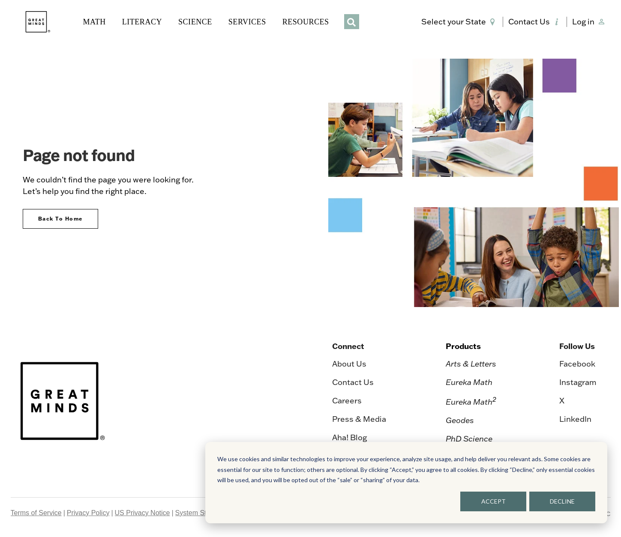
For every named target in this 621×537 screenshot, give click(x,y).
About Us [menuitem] (349, 364)
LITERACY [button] (142, 22)
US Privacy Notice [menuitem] (142, 512)
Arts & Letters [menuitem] (471, 364)
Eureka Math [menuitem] (469, 382)
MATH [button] (94, 22)
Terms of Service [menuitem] (36, 512)
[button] (459, 22)
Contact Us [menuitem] (353, 382)
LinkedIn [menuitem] (575, 419)
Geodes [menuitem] (460, 420)
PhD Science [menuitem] (469, 439)
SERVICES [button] (247, 22)
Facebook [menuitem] (577, 364)
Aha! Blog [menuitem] (349, 437)
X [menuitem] (561, 401)
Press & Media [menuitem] (359, 419)
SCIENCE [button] (195, 22)
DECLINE (562, 501)
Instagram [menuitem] (578, 382)
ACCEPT (493, 501)
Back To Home (60, 218)
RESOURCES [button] (305, 22)
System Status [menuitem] (197, 512)
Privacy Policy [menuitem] (88, 512)
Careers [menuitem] (347, 401)
